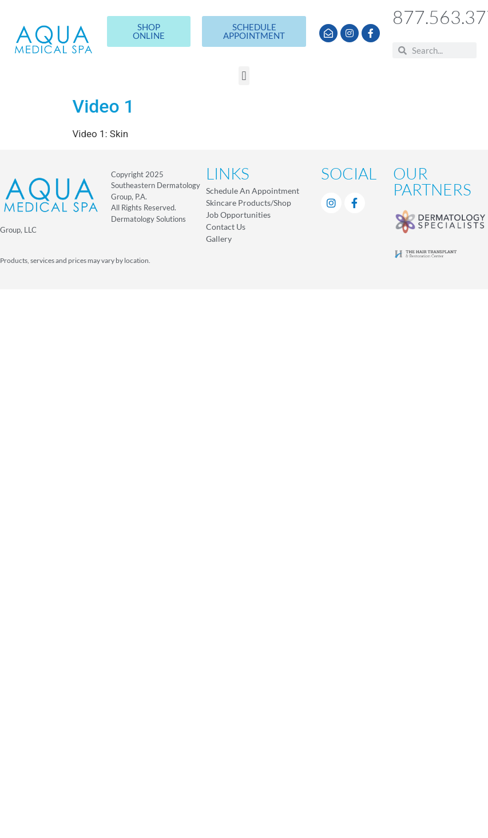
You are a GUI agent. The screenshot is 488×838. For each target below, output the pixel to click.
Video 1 (103, 106)
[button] (244, 75)
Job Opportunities (238, 215)
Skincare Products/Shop (248, 202)
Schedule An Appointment (252, 190)
